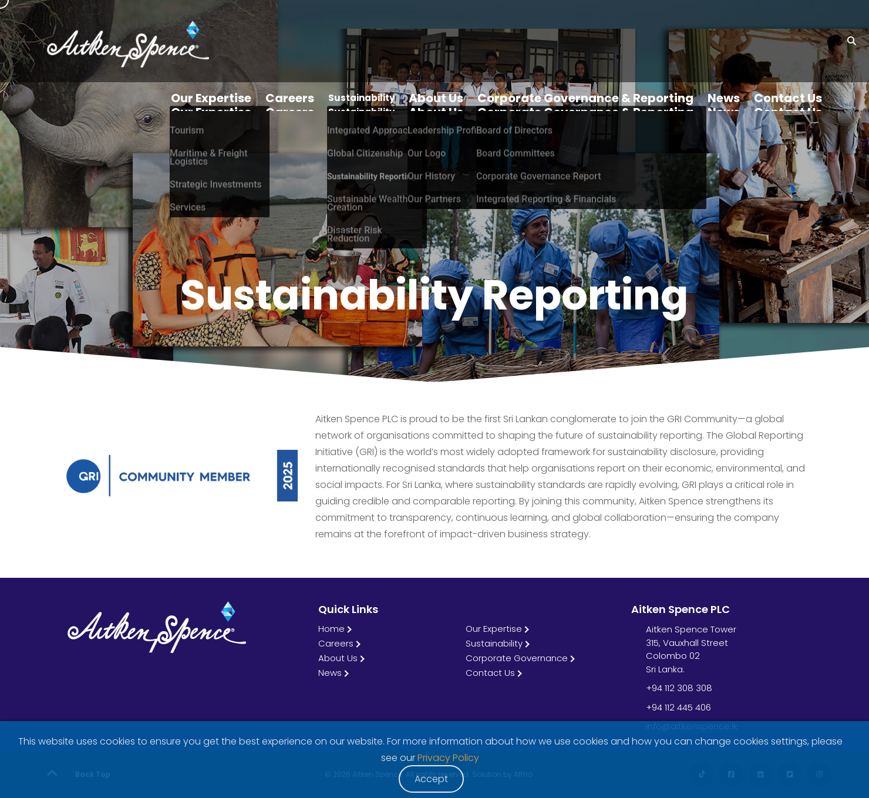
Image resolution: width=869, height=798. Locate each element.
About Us (338, 658)
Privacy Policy (448, 758)
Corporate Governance (517, 658)
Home (331, 628)
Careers (335, 643)
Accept (431, 779)
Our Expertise (494, 628)
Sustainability (494, 643)
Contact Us (490, 672)
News (330, 672)
